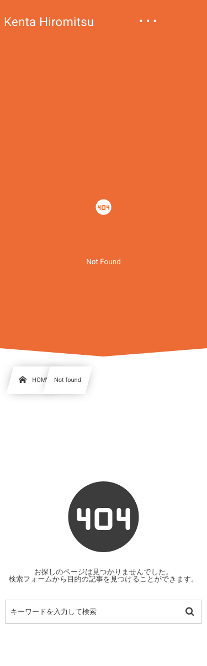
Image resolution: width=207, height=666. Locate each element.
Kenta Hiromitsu (49, 23)
